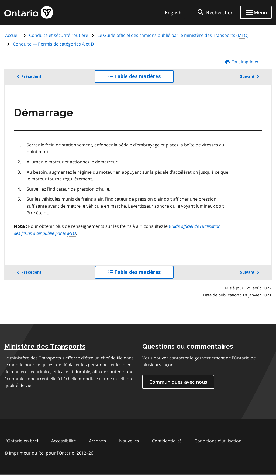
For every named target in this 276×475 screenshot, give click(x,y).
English (173, 12)
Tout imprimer (241, 62)
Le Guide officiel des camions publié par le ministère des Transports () (173, 35)
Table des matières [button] (141, 78)
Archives (97, 441)
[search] (214, 12)
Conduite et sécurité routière (58, 35)
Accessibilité (63, 441)
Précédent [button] (28, 76)
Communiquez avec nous (178, 382)
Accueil (12, 35)
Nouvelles (129, 441)
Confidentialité (167, 441)
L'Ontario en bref (21, 441)
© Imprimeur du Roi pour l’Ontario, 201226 (48, 453)
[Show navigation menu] (256, 12)
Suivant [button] (250, 76)
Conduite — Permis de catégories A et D (53, 44)
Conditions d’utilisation (218, 441)
